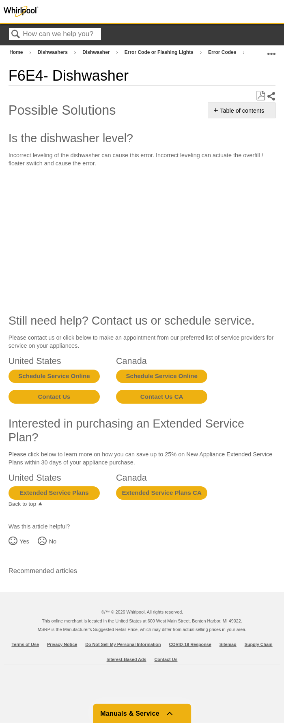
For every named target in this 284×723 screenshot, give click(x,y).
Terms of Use (25, 644)
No (52, 541)
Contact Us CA (161, 396)
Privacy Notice (62, 644)
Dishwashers (53, 52)
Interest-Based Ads (126, 659)
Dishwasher (96, 52)
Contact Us (54, 396)
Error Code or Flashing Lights (160, 52)
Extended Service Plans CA (162, 492)
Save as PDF (260, 96)
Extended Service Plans (53, 492)
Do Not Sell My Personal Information (123, 644)
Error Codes (223, 52)
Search (16, 34)
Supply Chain (259, 644)
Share (271, 96)
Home (16, 52)
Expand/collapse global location (271, 50)
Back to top (22, 504)
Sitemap (228, 644)
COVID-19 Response (190, 644)
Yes (24, 541)
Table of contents (242, 110)
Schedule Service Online (54, 375)
